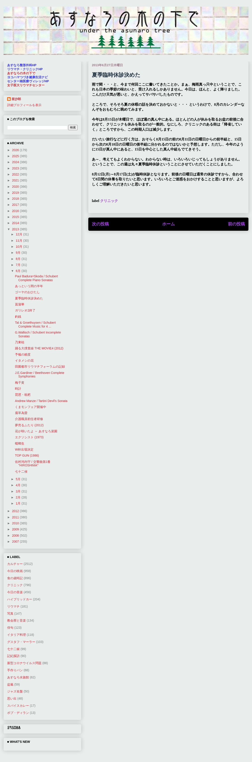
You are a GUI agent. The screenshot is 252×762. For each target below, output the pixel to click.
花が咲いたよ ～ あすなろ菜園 (36, 431)
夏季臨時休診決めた (29, 298)
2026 (16, 150)
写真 (10, 613)
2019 (16, 192)
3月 (18, 491)
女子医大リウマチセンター (26, 85)
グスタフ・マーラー (21, 642)
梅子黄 (19, 382)
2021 (16, 180)
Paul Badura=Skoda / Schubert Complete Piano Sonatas (36, 278)
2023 (16, 168)
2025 (16, 156)
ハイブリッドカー (19, 599)
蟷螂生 (19, 443)
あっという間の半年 (29, 286)
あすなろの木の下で (21, 73)
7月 (18, 265)
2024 (16, 162)
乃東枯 (19, 342)
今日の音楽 (15, 592)
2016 (16, 211)
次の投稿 (100, 224)
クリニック (109, 201)
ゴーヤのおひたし (27, 292)
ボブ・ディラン (18, 713)
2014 (16, 223)
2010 (16, 523)
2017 (16, 204)
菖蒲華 (19, 304)
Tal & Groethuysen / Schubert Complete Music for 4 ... (35, 324)
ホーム (168, 224)
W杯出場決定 (24, 449)
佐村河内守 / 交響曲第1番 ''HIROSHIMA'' (32, 463)
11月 (19, 240)
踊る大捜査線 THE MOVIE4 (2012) (39, 348)
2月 (18, 497)
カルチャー (15, 564)
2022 (16, 174)
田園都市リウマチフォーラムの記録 (40, 366)
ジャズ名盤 (15, 691)
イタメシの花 (24, 360)
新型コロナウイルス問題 (24, 663)
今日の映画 (15, 571)
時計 (18, 388)
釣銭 (18, 316)
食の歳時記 (15, 578)
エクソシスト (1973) (29, 437)
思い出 (12, 698)
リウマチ (13, 606)
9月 (18, 252)
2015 (16, 217)
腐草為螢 (21, 413)
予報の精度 (23, 354)
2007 (16, 541)
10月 (19, 246)
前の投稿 (236, 224)
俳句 (10, 627)
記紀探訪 (13, 656)
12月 (19, 234)
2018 (16, 198)
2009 (16, 529)
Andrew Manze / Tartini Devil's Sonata (41, 401)
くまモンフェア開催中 (30, 407)
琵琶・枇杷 (23, 394)
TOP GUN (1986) (27, 455)
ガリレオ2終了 (25, 310)
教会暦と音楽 (16, 620)
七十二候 (21, 471)
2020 (16, 186)
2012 (16, 511)
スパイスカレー (18, 705)
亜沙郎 (16, 99)
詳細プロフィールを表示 (24, 105)
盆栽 (10, 684)
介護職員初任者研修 (29, 419)
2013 (16, 229)
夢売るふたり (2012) (29, 425)
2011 (16, 517)
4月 (18, 485)
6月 (18, 271)
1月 (18, 503)
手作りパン (15, 670)
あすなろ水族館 (18, 677)
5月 (18, 479)
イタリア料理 (16, 634)
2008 (16, 535)
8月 (18, 259)
